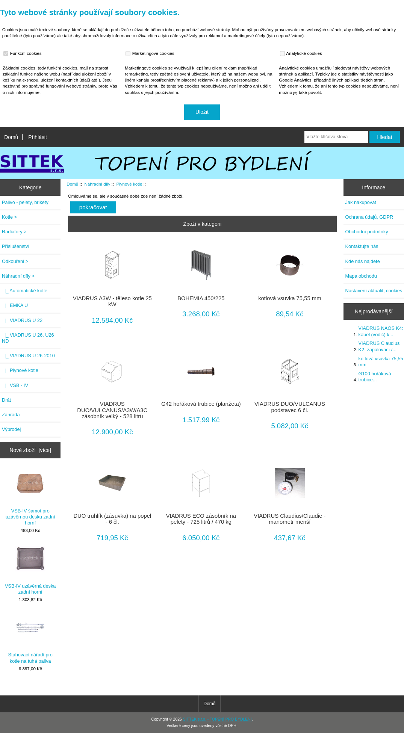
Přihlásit (37, 137)
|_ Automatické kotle (24, 290)
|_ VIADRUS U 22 (22, 320)
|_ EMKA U (15, 305)
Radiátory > (14, 231)
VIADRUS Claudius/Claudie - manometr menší (289, 519)
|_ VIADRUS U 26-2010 (28, 355)
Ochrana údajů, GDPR (369, 217)
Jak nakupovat (360, 202)
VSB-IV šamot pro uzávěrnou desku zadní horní (30, 497)
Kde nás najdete (362, 261)
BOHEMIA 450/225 (200, 298)
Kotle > (9, 217)
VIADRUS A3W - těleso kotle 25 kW (112, 301)
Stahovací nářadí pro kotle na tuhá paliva (30, 638)
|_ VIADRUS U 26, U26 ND (28, 338)
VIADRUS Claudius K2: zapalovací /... (379, 346)
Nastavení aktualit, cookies (373, 290)
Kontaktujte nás (361, 246)
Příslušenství (15, 246)
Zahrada (11, 414)
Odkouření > (15, 261)
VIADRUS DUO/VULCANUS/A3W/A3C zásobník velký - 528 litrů (112, 410)
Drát (6, 400)
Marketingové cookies (151, 53)
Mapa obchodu (361, 276)
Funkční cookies (23, 53)
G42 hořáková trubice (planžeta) (201, 404)
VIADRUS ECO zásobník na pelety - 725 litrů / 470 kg (201, 519)
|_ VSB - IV (15, 385)
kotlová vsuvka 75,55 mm (289, 298)
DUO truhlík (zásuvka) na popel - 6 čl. (112, 519)
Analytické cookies (302, 53)
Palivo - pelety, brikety (25, 202)
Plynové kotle (129, 183)
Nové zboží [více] (30, 450)
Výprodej (11, 429)
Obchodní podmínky (366, 231)
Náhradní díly (97, 183)
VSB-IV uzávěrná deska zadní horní (30, 569)
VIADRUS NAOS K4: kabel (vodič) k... (381, 331)
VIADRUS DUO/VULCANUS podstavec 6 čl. (289, 407)
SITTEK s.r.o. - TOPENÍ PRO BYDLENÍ (217, 719)
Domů (11, 137)
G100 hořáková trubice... (375, 376)
